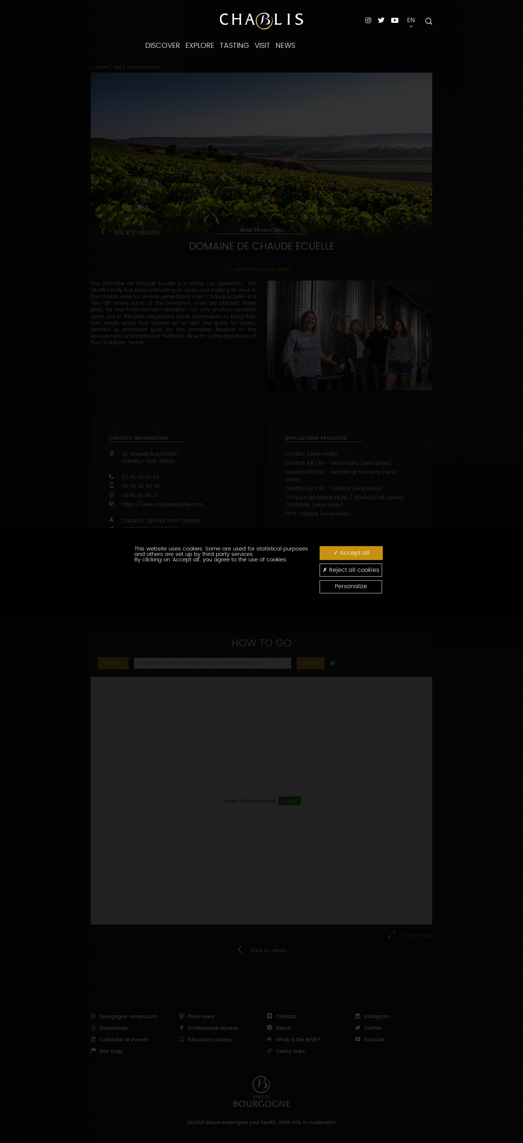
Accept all (351, 553)
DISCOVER (162, 45)
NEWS (285, 45)
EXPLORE (200, 45)
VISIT (262, 45)
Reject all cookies (351, 570)
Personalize (351, 587)
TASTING (234, 45)
